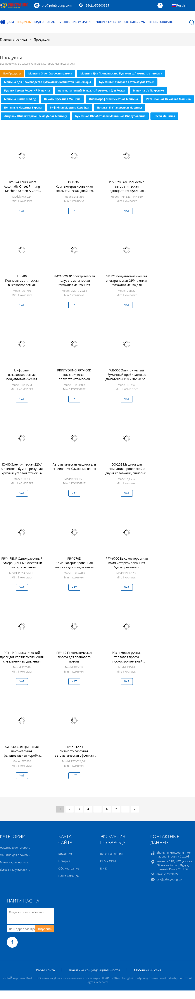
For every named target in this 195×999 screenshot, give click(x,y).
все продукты (12, 73)
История (64, 861)
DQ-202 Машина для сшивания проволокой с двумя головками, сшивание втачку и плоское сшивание (126, 471)
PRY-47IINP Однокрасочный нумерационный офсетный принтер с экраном (21, 562)
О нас (51, 22)
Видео (39, 22)
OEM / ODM (108, 861)
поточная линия (111, 854)
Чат (21, 211)
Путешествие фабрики (74, 22)
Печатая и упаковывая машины (119, 107)
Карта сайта (45, 969)
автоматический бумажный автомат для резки (91, 90)
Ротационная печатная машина (168, 99)
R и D (103, 868)
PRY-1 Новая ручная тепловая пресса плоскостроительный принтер (127, 659)
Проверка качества (107, 22)
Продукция (42, 39)
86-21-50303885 (97, 5)
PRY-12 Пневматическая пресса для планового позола (74, 656)
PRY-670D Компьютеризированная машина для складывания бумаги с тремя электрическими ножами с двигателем (74, 569)
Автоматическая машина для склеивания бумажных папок (74, 466)
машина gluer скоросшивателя (50, 73)
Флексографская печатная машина (113, 99)
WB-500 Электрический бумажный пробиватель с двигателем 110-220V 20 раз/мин (126, 376)
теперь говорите (160, 22)
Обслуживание (68, 868)
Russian (181, 5)
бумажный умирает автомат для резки (126, 82)
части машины (164, 116)
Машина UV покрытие (148, 90)
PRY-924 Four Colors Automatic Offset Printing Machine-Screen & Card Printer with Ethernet (22, 188)
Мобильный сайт (147, 969)
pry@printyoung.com (57, 5)
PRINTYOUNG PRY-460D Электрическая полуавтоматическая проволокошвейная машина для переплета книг (74, 379)
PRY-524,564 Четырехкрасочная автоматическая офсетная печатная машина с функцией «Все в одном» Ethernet (74, 758)
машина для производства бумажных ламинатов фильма (121, 73)
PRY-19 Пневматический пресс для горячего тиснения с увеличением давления (21, 656)
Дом (7, 22)
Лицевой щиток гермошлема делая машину (35, 116)
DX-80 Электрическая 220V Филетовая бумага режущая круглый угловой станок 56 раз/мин (22, 471)
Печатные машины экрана (23, 107)
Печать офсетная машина (62, 99)
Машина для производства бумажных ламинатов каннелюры (47, 82)
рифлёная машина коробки (69, 107)
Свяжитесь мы (134, 22)
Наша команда (68, 876)
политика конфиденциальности (94, 969)
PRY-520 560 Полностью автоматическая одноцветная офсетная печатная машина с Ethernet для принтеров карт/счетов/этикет (126, 193)
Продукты (24, 22)
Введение (65, 854)
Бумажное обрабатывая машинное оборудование (110, 116)
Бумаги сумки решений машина (27, 90)
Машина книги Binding (20, 99)
